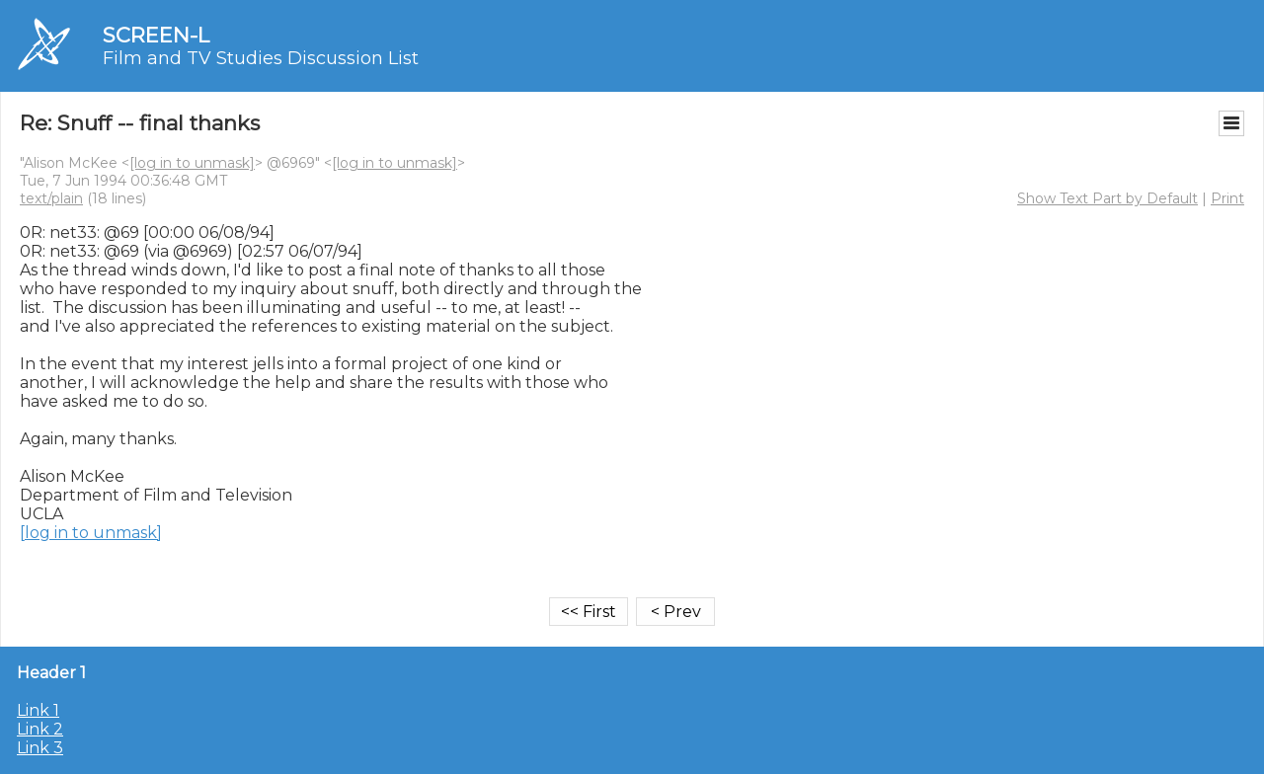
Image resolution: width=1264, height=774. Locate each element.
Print (1227, 198)
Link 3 (40, 747)
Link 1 (38, 710)
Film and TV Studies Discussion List (261, 58)
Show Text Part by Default (1107, 198)
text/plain (51, 198)
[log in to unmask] (192, 163)
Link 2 (40, 729)
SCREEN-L (156, 35)
